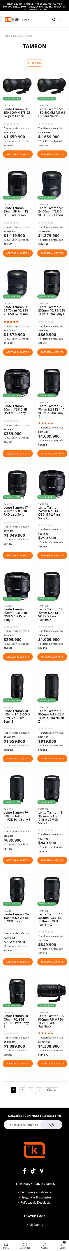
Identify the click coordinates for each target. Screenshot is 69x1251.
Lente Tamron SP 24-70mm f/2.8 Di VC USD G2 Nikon (16, 310)
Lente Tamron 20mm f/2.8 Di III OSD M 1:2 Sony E (16, 409)
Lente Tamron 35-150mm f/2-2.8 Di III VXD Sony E (16, 918)
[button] (18, 154)
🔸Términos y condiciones (35, 1192)
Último (51, 1090)
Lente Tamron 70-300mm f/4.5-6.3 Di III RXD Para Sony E (17, 816)
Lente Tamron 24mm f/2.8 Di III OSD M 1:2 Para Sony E (49, 513)
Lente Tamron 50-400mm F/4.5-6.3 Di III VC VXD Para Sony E (17, 716)
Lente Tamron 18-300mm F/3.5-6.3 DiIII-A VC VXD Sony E (50, 818)
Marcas (17, 35)
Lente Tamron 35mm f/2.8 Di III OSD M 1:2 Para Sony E (15, 615)
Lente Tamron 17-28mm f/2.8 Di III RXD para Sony (16, 511)
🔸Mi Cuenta (34, 1224)
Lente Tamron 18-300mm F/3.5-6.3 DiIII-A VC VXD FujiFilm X (50, 920)
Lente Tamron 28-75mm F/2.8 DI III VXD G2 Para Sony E (16, 1021)
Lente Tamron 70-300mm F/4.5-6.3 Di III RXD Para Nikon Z (51, 716)
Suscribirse (51, 1124)
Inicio (7, 35)
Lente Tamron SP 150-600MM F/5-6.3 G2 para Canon (17, 112)
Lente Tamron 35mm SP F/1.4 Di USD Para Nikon (16, 211)
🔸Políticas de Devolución (34, 1202)
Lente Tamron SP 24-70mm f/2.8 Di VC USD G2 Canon (50, 211)
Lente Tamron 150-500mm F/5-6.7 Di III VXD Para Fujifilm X (51, 1021)
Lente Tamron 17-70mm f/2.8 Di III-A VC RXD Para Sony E (51, 411)
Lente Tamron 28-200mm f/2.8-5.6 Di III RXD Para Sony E (51, 310)
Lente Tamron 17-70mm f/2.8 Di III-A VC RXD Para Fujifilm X (51, 615)
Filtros (34, 62)
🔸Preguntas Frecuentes (34, 1197)
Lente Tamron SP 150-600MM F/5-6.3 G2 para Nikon (51, 112)
